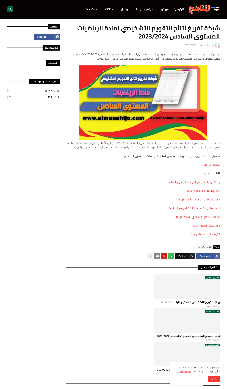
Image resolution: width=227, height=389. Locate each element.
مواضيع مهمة (144, 9)
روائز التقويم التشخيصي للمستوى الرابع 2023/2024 (190, 302)
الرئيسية (179, 9)
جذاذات (109, 9)
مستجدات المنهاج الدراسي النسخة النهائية (197, 216)
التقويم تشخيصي (204, 247)
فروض (165, 9)
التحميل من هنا (211, 164)
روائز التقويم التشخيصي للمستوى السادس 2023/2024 (188, 336)
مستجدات (91, 9)
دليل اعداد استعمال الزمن (206, 225)
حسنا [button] (214, 379)
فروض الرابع (33, 96)
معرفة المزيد (184, 371)
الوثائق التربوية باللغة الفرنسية (203, 190)
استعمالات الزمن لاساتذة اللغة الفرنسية (198, 199)
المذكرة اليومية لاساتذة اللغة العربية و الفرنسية (194, 208)
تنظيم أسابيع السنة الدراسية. (205, 234)
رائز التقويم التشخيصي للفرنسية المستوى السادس (193, 182)
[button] (10, 9)
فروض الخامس (33, 91)
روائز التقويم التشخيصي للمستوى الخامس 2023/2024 (188, 369)
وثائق (124, 9)
